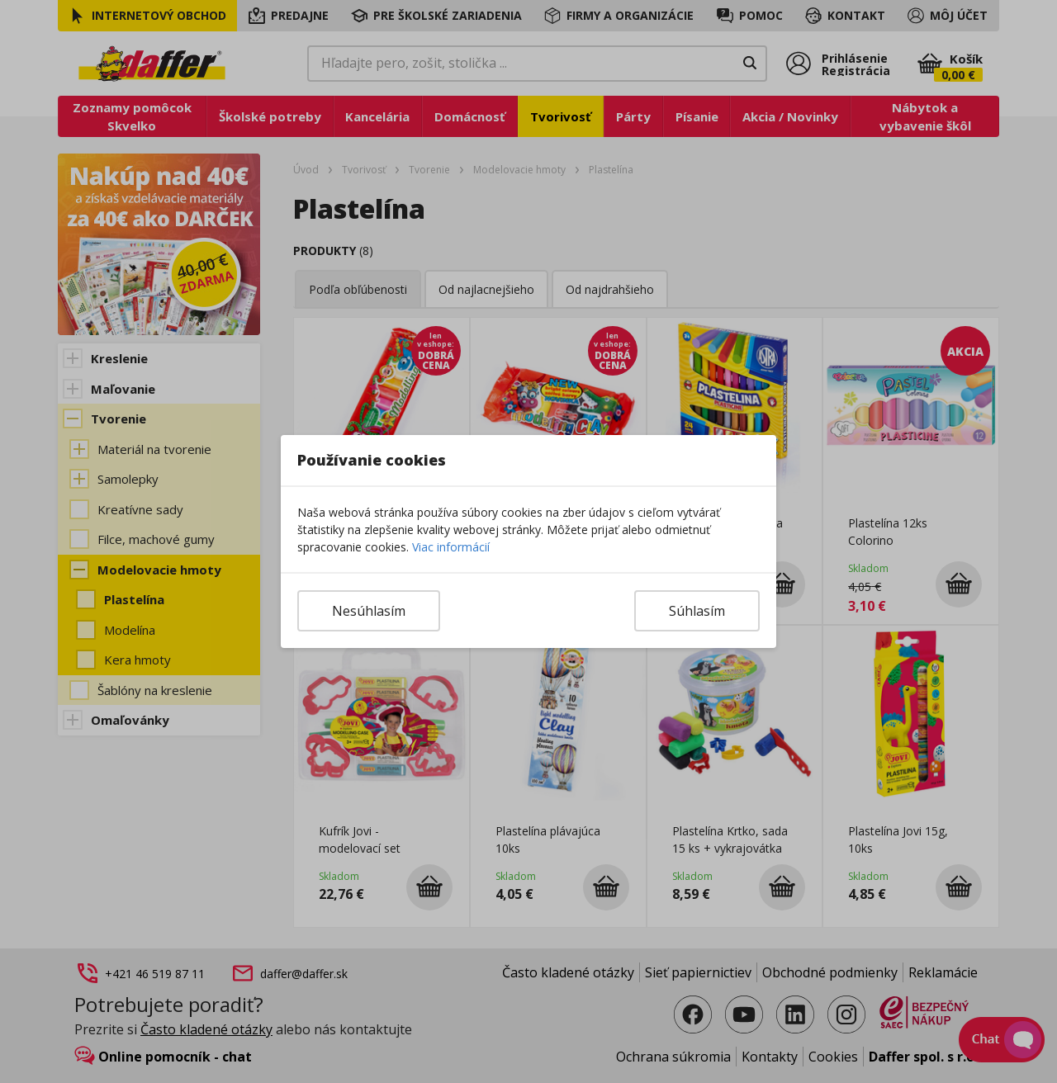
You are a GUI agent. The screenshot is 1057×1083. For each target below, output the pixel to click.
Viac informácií (451, 547)
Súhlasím (697, 611)
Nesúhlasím (368, 611)
